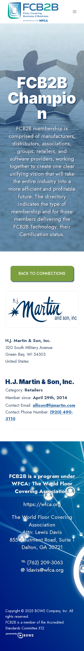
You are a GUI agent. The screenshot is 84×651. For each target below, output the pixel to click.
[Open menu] (74, 11)
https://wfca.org (42, 504)
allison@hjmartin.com (54, 405)
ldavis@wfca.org (45, 570)
